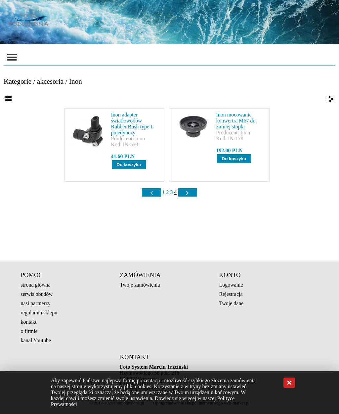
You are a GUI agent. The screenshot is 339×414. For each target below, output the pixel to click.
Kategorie (17, 81)
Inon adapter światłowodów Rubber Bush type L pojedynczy (132, 123)
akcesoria (50, 81)
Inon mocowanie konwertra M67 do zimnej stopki (236, 120)
